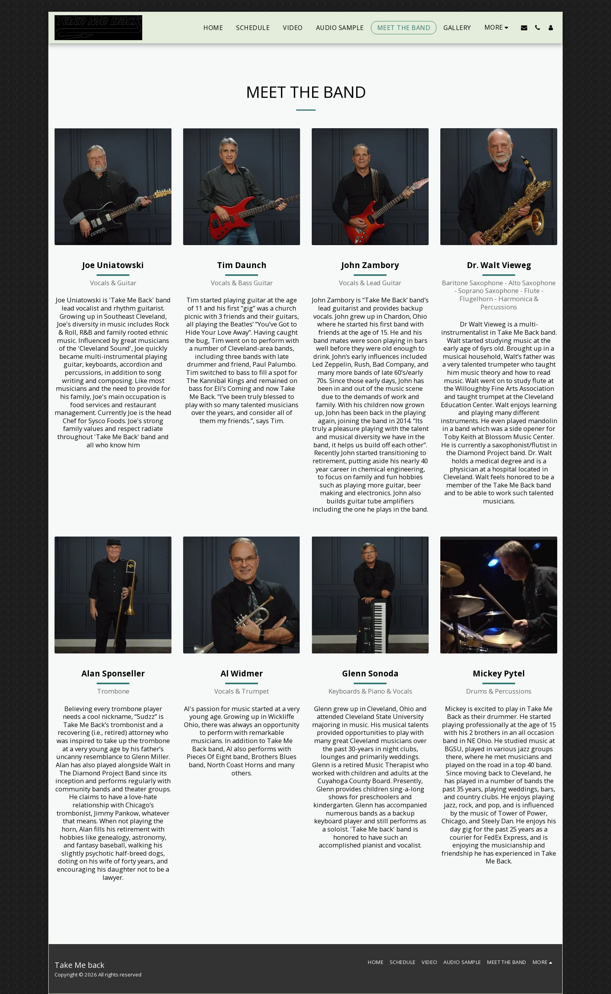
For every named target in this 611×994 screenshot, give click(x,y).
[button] (524, 27)
